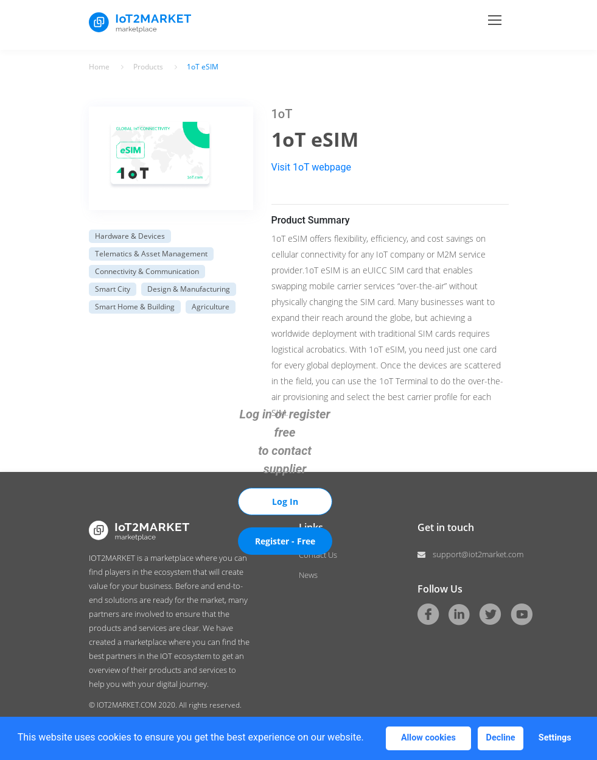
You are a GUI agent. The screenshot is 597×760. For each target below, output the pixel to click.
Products (148, 67)
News (308, 574)
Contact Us (318, 554)
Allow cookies (428, 738)
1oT (282, 114)
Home (99, 67)
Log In (285, 501)
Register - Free (285, 541)
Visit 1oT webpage (311, 167)
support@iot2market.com (471, 554)
